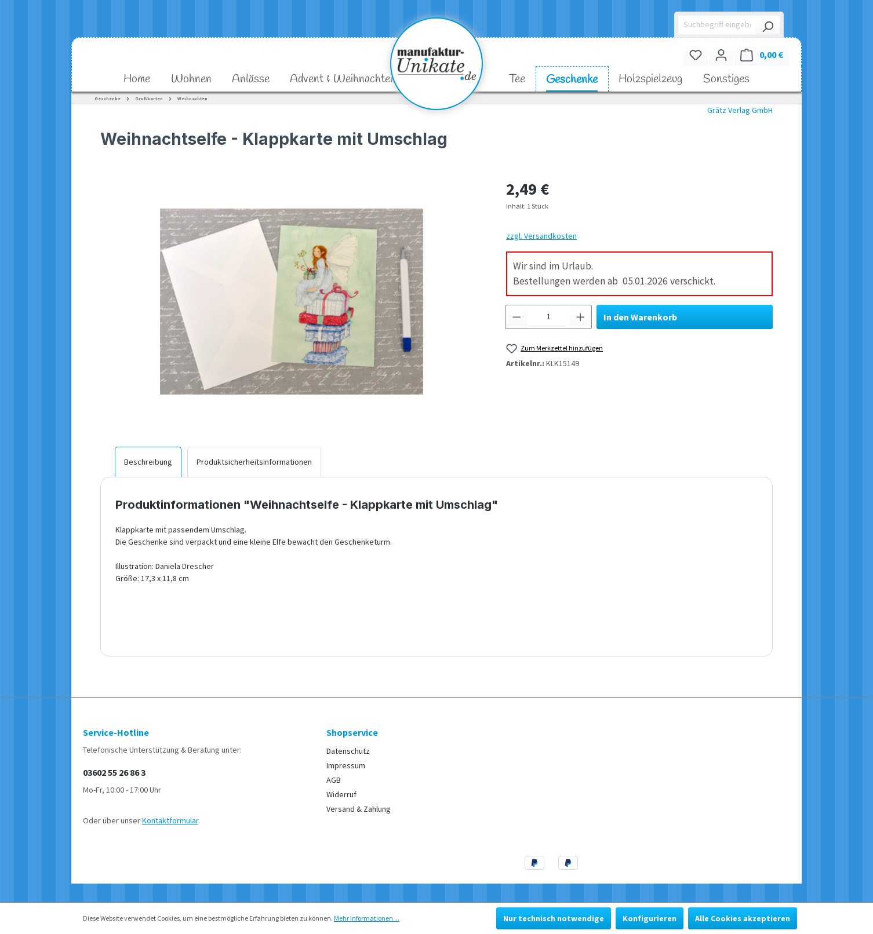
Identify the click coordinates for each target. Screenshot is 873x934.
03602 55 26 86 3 (114, 772)
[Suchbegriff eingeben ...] (717, 25)
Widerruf (341, 794)
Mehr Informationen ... (366, 918)
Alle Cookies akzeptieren (742, 918)
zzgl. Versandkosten (541, 236)
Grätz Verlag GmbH (740, 110)
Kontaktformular (170, 820)
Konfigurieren (649, 918)
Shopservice (352, 732)
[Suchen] (767, 25)
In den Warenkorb (640, 317)
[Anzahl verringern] (516, 317)
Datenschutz (348, 751)
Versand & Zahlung (358, 809)
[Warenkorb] (762, 54)
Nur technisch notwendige (553, 918)
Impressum (345, 765)
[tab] (148, 462)
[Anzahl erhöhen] (581, 317)
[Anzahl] (549, 317)
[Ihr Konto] (721, 54)
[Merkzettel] (695, 54)
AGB (333, 780)
